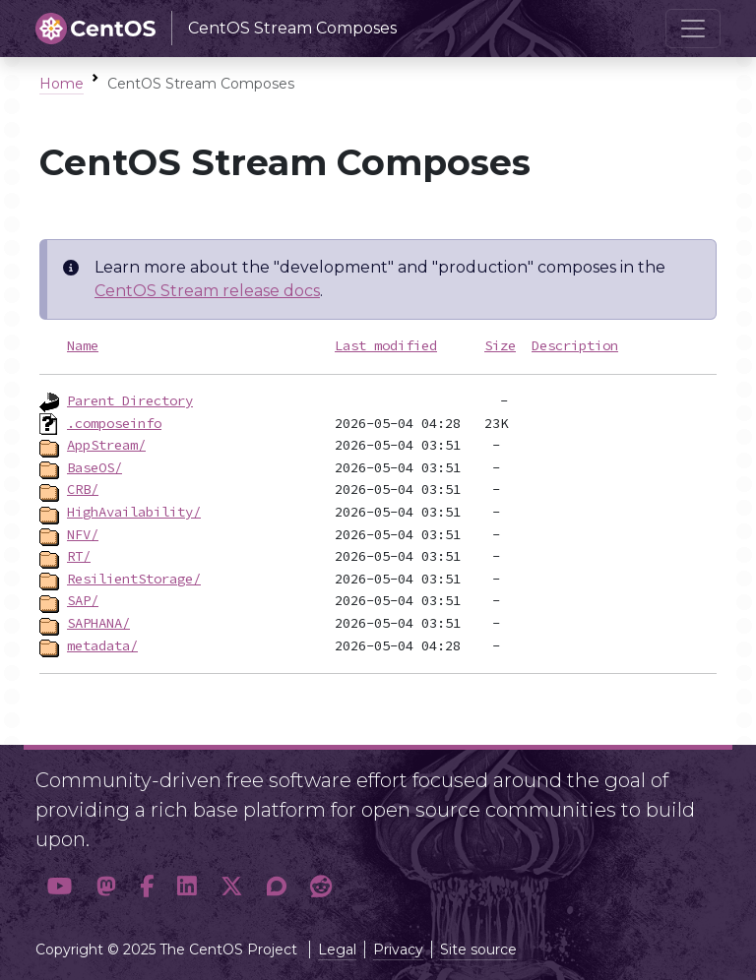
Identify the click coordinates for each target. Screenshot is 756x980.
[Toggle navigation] (693, 28)
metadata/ (102, 645)
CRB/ (82, 489)
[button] (60, 887)
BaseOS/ (94, 467)
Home (61, 83)
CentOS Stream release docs (207, 290)
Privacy (398, 949)
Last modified (386, 345)
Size (500, 345)
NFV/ (82, 534)
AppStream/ (106, 445)
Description (575, 345)
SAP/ (82, 600)
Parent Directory (130, 400)
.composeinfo (114, 423)
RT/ (79, 556)
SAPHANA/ (98, 623)
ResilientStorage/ (134, 578)
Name (82, 345)
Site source (478, 949)
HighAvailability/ (134, 512)
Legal (337, 949)
